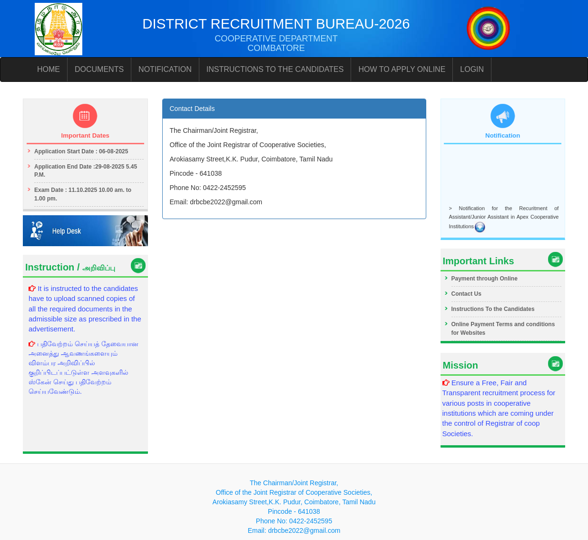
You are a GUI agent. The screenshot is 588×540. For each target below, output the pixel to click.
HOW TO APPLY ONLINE (401, 69)
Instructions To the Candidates (493, 309)
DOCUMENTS (99, 69)
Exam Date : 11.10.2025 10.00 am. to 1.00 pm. (82, 194)
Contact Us (466, 293)
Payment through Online (484, 278)
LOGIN (472, 69)
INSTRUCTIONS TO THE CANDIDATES (275, 69)
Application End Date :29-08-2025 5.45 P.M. (85, 170)
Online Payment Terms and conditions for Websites (503, 328)
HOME (48, 69)
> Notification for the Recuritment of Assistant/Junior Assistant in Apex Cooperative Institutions (504, 218)
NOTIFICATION (165, 69)
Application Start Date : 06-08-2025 (81, 151)
